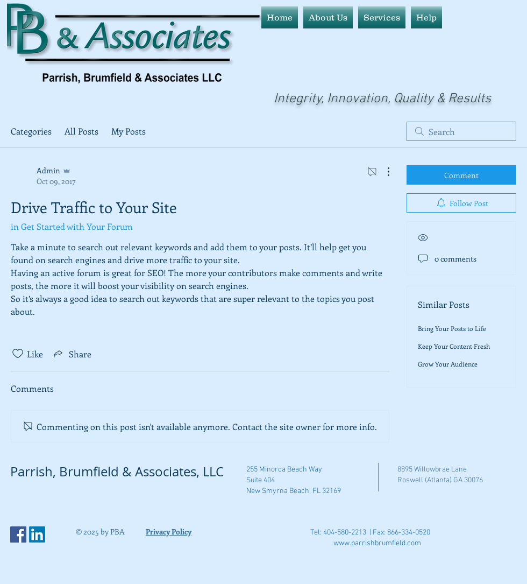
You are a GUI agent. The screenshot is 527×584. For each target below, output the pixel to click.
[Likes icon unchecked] (18, 353)
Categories (31, 131)
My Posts (128, 131)
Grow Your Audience (448, 364)
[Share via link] (71, 353)
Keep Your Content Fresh (454, 346)
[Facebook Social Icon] (18, 534)
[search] (461, 131)
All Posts (81, 131)
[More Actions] (382, 171)
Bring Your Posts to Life (452, 328)
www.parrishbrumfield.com (377, 543)
